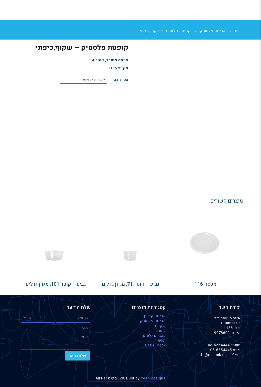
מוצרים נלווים (154, 335)
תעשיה (160, 340)
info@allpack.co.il (214, 355)
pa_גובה (121, 79)
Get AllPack (155, 345)
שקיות (160, 326)
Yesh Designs (153, 378)
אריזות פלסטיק (213, 31)
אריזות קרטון (155, 316)
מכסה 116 (205, 284)
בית (238, 31)
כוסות (161, 330)
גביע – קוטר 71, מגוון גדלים (130, 284)
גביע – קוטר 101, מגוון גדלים (56, 284)
